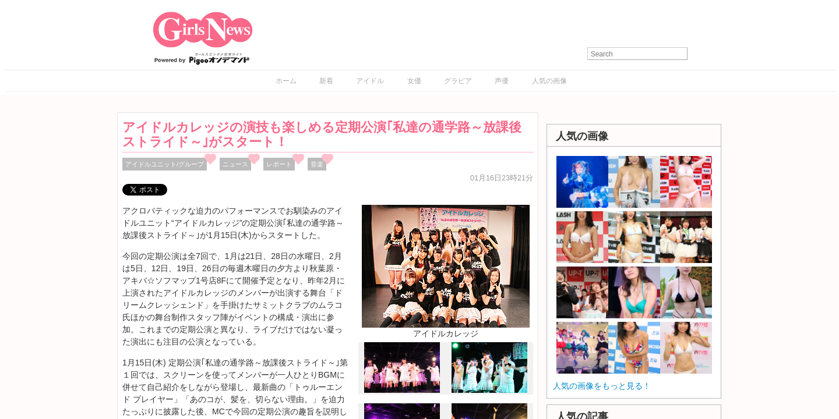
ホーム (286, 81)
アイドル (370, 81)
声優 (502, 81)
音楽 (317, 164)
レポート (279, 164)
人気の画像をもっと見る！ (602, 385)
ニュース (235, 164)
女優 (414, 81)
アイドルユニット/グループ (164, 164)
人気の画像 (549, 81)
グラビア (458, 81)
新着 (326, 81)
